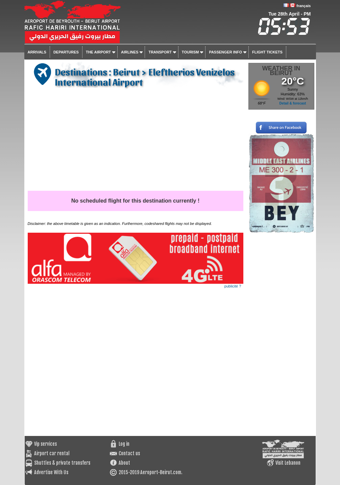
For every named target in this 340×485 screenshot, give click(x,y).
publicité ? (232, 286)
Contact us (129, 453)
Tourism (190, 52)
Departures (66, 52)
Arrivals (37, 52)
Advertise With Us (51, 472)
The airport (98, 52)
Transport (159, 52)
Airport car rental (52, 453)
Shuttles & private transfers (62, 463)
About (124, 463)
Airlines (129, 52)
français (303, 6)
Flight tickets (267, 52)
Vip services (45, 444)
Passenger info (225, 52)
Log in (124, 444)
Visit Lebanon (287, 463)
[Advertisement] (135, 140)
